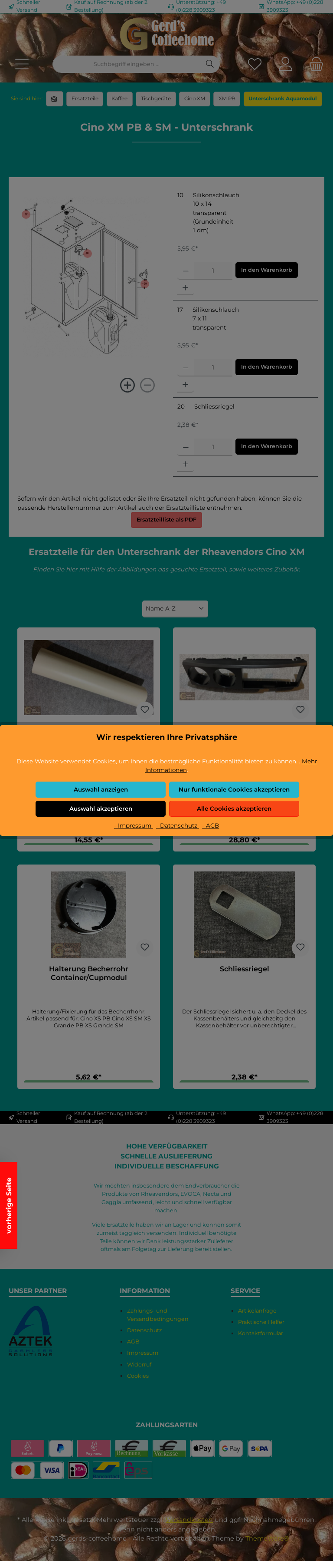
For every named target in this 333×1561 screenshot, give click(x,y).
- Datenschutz (177, 825)
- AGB (210, 825)
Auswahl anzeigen (101, 789)
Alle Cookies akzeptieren (234, 808)
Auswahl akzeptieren (100, 808)
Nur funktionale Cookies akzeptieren (234, 789)
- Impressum (133, 825)
